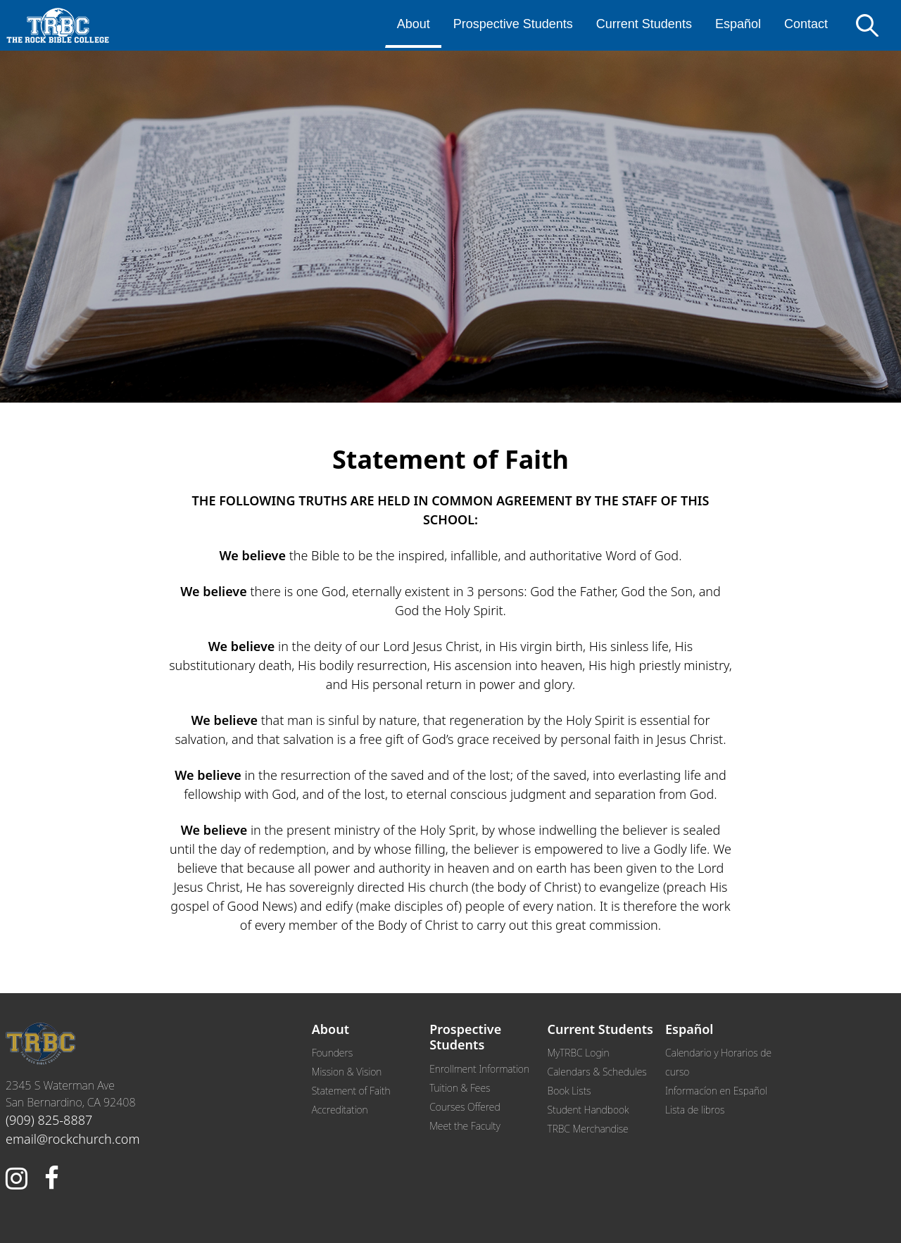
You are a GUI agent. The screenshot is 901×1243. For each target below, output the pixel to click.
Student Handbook (588, 1109)
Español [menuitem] (738, 24)
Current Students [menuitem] (644, 24)
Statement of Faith (351, 1090)
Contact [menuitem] (806, 24)
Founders (332, 1052)
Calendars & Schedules (597, 1071)
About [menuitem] (413, 24)
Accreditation (340, 1109)
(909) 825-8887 (49, 1119)
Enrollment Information (479, 1068)
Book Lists (569, 1090)
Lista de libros (694, 1109)
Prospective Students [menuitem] (513, 24)
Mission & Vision (347, 1071)
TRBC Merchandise (588, 1128)
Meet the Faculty (464, 1125)
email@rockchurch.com (72, 1138)
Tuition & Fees (459, 1087)
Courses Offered (464, 1106)
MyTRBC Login (579, 1052)
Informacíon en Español (716, 1090)
